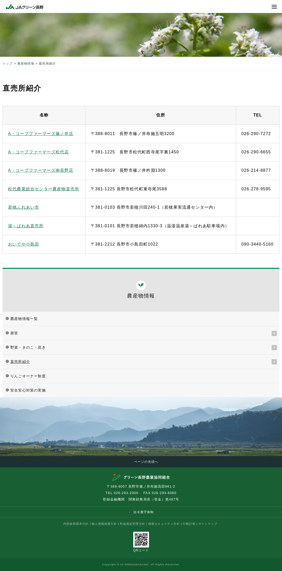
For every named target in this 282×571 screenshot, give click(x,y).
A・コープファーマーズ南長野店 (40, 170)
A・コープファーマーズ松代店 (38, 152)
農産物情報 (25, 63)
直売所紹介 (20, 361)
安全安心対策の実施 (28, 390)
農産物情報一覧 (24, 319)
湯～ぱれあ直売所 (26, 226)
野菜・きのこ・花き (28, 347)
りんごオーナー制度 (28, 376)
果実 (14, 333)
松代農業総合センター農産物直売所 (43, 189)
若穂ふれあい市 (23, 207)
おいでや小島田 (23, 244)
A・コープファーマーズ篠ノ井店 (40, 133)
